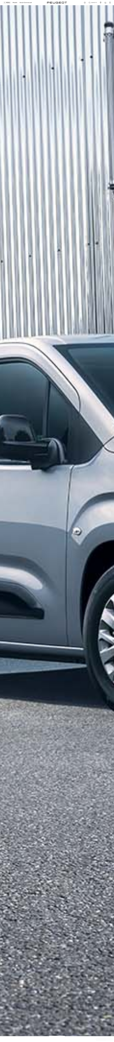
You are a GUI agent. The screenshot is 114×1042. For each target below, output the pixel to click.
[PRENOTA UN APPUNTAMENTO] (110, 2)
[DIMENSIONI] (17, 1039)
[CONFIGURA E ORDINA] (85, 2)
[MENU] (7, 2)
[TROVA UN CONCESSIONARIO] (100, 2)
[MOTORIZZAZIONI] (28, 1039)
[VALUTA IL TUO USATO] (105, 2)
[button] (92, 2)
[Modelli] (15, 2)
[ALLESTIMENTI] (39, 1039)
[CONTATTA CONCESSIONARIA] (83, 1039)
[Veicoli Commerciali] (25, 2)
